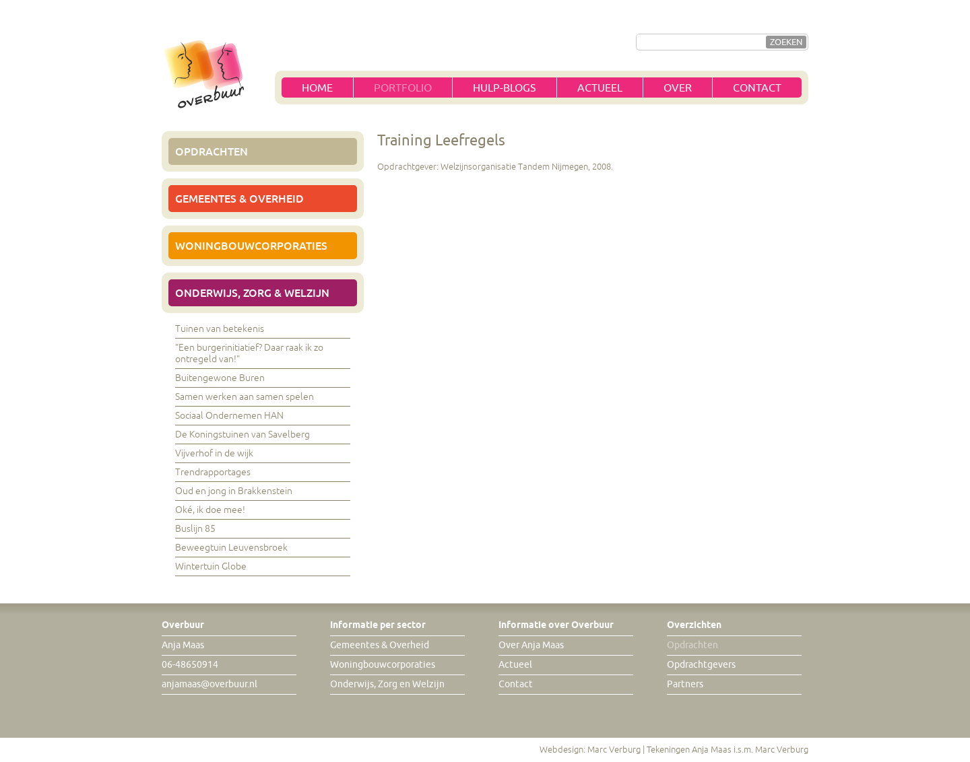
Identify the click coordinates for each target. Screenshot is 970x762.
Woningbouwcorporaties (251, 245)
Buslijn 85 (195, 528)
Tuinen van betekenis (219, 329)
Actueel (599, 88)
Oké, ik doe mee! (210, 510)
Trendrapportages (213, 472)
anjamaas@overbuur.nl (209, 684)
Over (678, 88)
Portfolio (403, 88)
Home (317, 88)
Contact (757, 88)
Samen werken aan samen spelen (244, 397)
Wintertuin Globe (211, 566)
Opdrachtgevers (701, 664)
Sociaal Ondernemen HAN (229, 415)
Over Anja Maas (531, 645)
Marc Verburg (614, 749)
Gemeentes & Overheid (239, 198)
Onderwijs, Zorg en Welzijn (387, 684)
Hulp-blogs (504, 88)
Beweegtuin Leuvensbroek (231, 547)
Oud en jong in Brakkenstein (233, 491)
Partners (685, 684)
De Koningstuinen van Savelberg (242, 434)
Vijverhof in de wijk (214, 453)
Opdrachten (211, 151)
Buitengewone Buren (220, 378)
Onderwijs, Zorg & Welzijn (252, 293)
